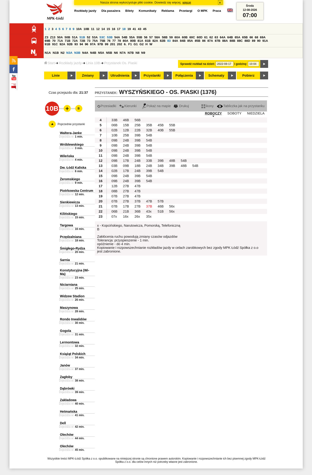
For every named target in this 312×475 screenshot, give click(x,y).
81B (148, 40)
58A (157, 37)
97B (100, 44)
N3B (77, 52)
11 (92, 29)
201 (112, 44)
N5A (101, 52)
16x (126, 216)
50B (67, 37)
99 (106, 44)
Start (49, 63)
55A (132, 37)
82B (162, 40)
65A (237, 37)
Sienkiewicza (70, 202)
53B (109, 37)
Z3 (46, 37)
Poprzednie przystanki (71, 124)
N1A (48, 52)
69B (47, 40)
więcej (186, 2)
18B (138, 166)
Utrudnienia (120, 75)
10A (79, 29)
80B (133, 40)
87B (217, 40)
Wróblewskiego (72, 144)
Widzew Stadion (72, 296)
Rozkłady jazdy (70, 63)
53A (95, 37)
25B (138, 125)
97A (93, 44)
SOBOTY (234, 113)
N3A (69, 52)
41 (134, 29)
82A (155, 40)
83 (169, 40)
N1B (56, 52)
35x (149, 216)
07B (115, 196)
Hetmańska (68, 411)
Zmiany (88, 75)
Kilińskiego (68, 214)
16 (113, 29)
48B (172, 160)
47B (138, 186)
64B (230, 37)
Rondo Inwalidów (73, 319)
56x (172, 206)
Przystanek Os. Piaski (120, 63)
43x (149, 211)
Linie (56, 75)
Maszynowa (69, 308)
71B (67, 40)
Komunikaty (147, 10)
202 (119, 44)
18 (124, 29)
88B (232, 40)
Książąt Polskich (73, 354)
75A (95, 40)
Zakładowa (68, 400)
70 (54, 40)
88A (225, 40)
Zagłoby (66, 377)
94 (81, 44)
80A (125, 40)
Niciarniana (68, 284)
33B (115, 120)
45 (144, 29)
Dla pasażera (110, 10)
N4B (93, 52)
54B (124, 37)
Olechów (66, 434)
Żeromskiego (70, 179)
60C (192, 37)
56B (138, 120)
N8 (137, 52)
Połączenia (184, 75)
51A (75, 37)
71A (60, 40)
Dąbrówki (67, 388)
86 (204, 40)
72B (82, 40)
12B (126, 130)
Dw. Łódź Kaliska (73, 167)
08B (115, 191)
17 (119, 29)
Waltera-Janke (71, 133)
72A (75, 40)
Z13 (52, 37)
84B (182, 40)
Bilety (129, 10)
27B (126, 186)
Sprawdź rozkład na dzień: (197, 64)
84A (175, 40)
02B (115, 130)
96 (86, 44)
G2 (141, 44)
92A (62, 44)
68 (256, 37)
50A (60, 37)
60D (199, 37)
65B (245, 37)
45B (161, 125)
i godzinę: (240, 64)
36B (138, 211)
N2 (62, 52)
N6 (116, 52)
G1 (136, 44)
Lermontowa (69, 342)
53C (102, 37)
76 (109, 40)
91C (55, 44)
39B (138, 135)
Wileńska (67, 156)
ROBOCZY (213, 113)
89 (253, 40)
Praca (217, 10)
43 (139, 29)
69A (263, 37)
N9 (143, 52)
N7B (130, 52)
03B (115, 166)
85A (190, 40)
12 (98, 29)
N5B (109, 52)
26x (137, 216)
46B (126, 120)
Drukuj (181, 106)
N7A (123, 52)
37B (138, 201)
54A (117, 37)
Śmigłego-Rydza (72, 248)
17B (126, 160)
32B (149, 130)
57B (161, 201)
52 (88, 37)
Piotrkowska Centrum (76, 190)
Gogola (65, 331)
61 (206, 37)
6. (125, 44)
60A (177, 37)
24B (126, 140)
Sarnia (65, 260)
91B (47, 44)
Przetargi (185, 10)
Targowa (66, 225)
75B (102, 40)
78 (119, 40)
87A (210, 40)
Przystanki (152, 75)
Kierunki (127, 106)
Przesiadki (106, 106)
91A (265, 40)
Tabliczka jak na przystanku (240, 106)
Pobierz (248, 75)
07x (114, 216)
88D (247, 40)
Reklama (167, 10)
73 (89, 40)
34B (161, 166)
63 (216, 37)
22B (138, 130)
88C (240, 40)
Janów (65, 365)
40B (161, 130)
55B (139, 37)
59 (171, 37)
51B (82, 37)
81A (140, 40)
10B (86, 29)
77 (114, 40)
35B (149, 125)
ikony (207, 106)
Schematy (216, 75)
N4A (85, 52)
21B (126, 211)
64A (222, 37)
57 (151, 37)
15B (126, 125)
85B (197, 40)
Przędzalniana (71, 237)
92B (70, 44)
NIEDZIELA (256, 113)
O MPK (202, 10)
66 (251, 37)
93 (76, 44)
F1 (130, 44)
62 (211, 37)
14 (103, 29)
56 (146, 37)
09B (115, 140)
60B (185, 37)
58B (164, 37)
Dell (63, 423)
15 (108, 29)
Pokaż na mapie (156, 106)
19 (129, 29)
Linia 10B (93, 63)
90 (259, 40)
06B (115, 125)
